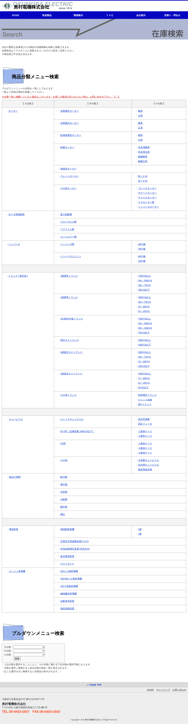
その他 (63, 460)
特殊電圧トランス (147, 395)
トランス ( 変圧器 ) (18, 276)
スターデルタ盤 (68, 222)
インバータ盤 (67, 244)
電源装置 (13, 529)
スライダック (67, 564)
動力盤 (63, 477)
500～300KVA (145, 280)
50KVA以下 (144, 290)
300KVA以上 (144, 297)
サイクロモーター (147, 197)
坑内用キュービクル (148, 465)
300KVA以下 (144, 345)
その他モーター (68, 188)
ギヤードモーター (147, 193)
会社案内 (141, 15)
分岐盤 (63, 499)
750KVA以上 (144, 276)
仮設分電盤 (15, 477)
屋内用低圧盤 (145, 469)
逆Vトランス (144, 404)
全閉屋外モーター (69, 111)
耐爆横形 (142, 156)
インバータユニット (70, 256)
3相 (140, 529)
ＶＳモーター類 (146, 202)
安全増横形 (144, 147)
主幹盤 (63, 492)
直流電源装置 (67, 556)
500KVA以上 (144, 340)
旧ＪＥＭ (142, 181)
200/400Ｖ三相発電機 (71, 579)
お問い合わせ (179, 690)
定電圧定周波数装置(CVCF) (74, 541)
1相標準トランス (69, 297)
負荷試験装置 (67, 608)
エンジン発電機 (17, 571)
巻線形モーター (68, 169)
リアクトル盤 (67, 229)
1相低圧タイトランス (71, 373)
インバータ (14, 244)
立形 (140, 115)
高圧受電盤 (144, 419)
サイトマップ (163, 690)
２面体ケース (145, 431)
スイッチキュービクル (72, 419)
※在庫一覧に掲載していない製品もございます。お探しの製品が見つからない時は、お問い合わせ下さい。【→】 (61, 97)
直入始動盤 (66, 214)
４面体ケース (145, 453)
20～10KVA (144, 311)
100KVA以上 (144, 373)
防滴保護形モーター (70, 135)
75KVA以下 (144, 332)
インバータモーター (148, 207)
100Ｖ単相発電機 (69, 586)
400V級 (142, 244)
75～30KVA (144, 378)
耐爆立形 (142, 161)
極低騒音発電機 (68, 593)
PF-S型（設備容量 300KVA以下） (77, 431)
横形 (140, 111)
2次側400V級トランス (71, 319)
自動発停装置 (67, 601)
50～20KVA (144, 361)
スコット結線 (145, 399)
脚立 (62, 514)
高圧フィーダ (145, 424)
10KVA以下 (144, 366)
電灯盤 (63, 484)
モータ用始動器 (16, 214)
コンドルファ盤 (68, 237)
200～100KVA (145, 328)
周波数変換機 (67, 529)
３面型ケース (145, 436)
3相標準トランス (69, 276)
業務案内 (78, 15)
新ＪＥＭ (142, 176)
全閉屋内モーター (69, 123)
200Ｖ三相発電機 (69, 571)
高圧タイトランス (69, 340)
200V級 (142, 249)
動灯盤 (63, 507)
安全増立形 (144, 152)
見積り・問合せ (172, 15)
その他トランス (68, 395)
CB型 (63, 443)
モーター (13, 111)
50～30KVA (144, 306)
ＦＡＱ (109, 15)
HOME (15, 15)
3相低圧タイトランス (71, 352)
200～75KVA (144, 285)
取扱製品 (47, 15)
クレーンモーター (69, 176)
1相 (140, 534)
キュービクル (16, 419)
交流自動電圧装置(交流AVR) (75, 549)
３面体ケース (145, 448)
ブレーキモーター (147, 188)
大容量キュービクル (148, 460)
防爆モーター (67, 147)
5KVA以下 (143, 387)
